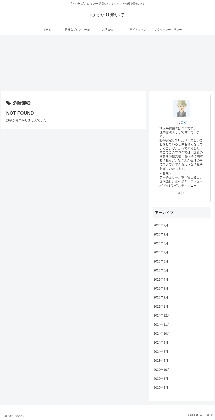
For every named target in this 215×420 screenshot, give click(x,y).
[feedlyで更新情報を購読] (179, 193)
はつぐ (182, 122)
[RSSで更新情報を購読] (184, 193)
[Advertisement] (107, 63)
